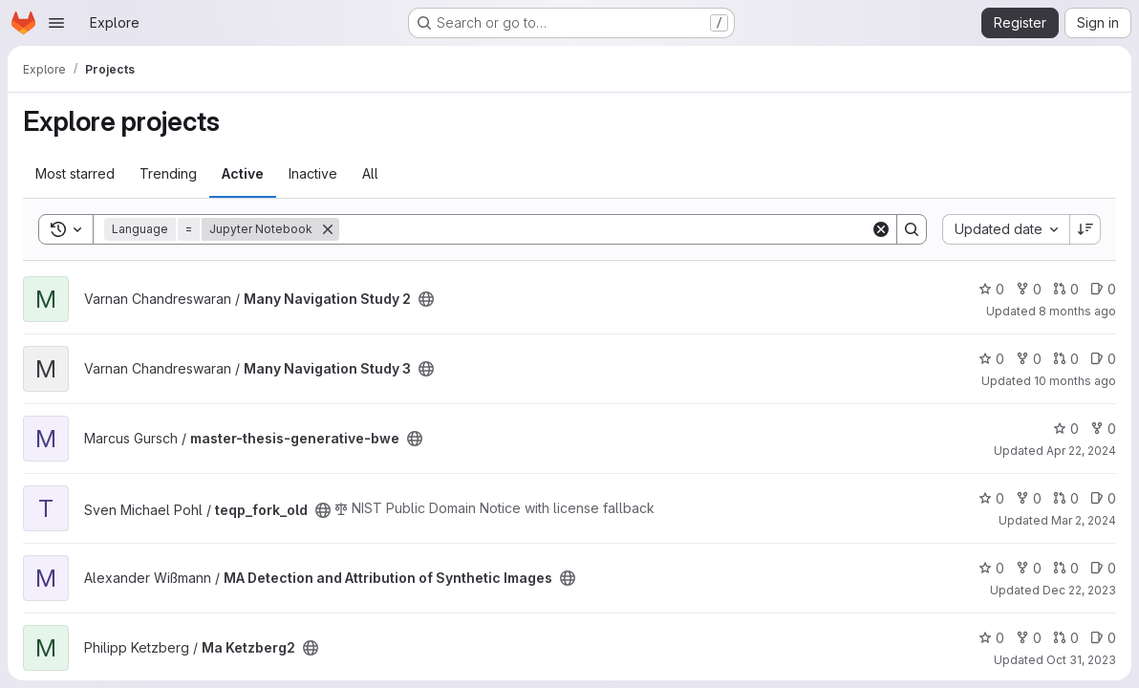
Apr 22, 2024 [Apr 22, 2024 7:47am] (1081, 450)
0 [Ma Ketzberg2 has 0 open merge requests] (1066, 638)
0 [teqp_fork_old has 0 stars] (991, 498)
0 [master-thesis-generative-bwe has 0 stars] (1066, 428)
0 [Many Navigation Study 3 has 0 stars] (991, 359)
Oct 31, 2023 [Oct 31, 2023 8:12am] (1081, 660)
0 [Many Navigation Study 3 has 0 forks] (1029, 359)
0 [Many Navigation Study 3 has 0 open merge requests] (1066, 359)
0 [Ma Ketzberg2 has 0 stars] (991, 638)
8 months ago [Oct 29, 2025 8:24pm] (1077, 311)
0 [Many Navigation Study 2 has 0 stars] (991, 289)
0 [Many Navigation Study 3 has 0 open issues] (1103, 359)
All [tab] (370, 173)
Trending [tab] (168, 173)
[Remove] (327, 229)
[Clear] (881, 229)
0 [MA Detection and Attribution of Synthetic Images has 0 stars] (991, 568)
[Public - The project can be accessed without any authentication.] (426, 299)
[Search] (605, 229)
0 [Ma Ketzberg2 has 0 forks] (1029, 638)
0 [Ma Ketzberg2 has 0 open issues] (1103, 638)
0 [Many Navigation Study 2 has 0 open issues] (1103, 289)
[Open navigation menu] (56, 23)
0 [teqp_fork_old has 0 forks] (1029, 498)
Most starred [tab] (75, 173)
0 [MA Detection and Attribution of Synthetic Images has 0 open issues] (1103, 568)
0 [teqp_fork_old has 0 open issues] (1103, 498)
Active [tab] (243, 173)
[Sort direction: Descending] (1085, 229)
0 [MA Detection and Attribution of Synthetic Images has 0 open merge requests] (1066, 568)
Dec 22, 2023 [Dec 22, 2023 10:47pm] (1079, 590)
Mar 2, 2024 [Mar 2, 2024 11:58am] (1083, 520)
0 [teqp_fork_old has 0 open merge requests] (1066, 498)
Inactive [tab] (313, 173)
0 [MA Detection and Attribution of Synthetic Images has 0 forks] (1029, 568)
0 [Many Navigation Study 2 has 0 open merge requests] (1066, 289)
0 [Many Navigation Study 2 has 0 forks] (1029, 289)
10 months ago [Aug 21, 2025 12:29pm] (1075, 381)
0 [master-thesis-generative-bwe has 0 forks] (1103, 428)
